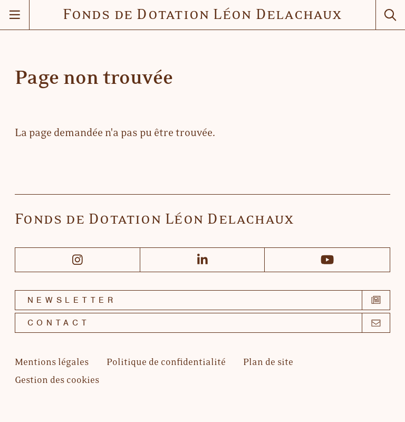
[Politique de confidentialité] (166, 363)
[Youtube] (327, 260)
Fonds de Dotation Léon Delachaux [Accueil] (202, 14)
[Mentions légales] (52, 363)
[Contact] (202, 323)
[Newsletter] (202, 300)
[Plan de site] (268, 363)
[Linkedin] (202, 260)
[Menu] (15, 15)
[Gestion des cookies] (57, 381)
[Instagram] (77, 260)
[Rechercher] (390, 15)
